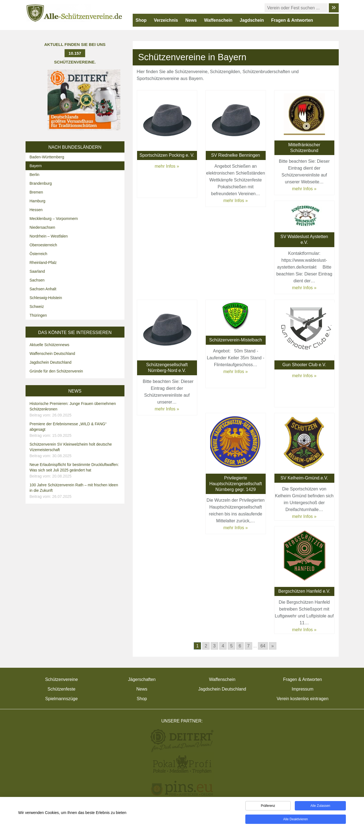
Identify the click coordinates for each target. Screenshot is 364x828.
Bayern (36, 166)
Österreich (39, 254)
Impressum (302, 689)
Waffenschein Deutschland (52, 353)
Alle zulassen (320, 806)
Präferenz (268, 806)
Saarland (37, 271)
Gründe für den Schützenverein (56, 371)
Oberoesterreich (43, 245)
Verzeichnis (166, 20)
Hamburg (38, 201)
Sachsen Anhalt (43, 289)
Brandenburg (41, 183)
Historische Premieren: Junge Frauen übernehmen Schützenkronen (76, 409)
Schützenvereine (61, 679)
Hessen (36, 210)
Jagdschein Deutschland (51, 362)
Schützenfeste (61, 689)
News (191, 20)
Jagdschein (252, 20)
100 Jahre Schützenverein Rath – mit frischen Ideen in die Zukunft (76, 491)
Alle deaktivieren (295, 820)
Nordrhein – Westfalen (49, 236)
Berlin (35, 174)
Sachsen (37, 280)
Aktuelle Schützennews (50, 345)
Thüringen (38, 315)
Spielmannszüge (61, 698)
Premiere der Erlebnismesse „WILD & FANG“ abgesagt (76, 430)
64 (262, 646)
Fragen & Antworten (292, 20)
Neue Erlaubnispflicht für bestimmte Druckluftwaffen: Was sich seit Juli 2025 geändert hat (76, 470)
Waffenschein (218, 20)
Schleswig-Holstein (46, 298)
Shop (141, 20)
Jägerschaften (142, 679)
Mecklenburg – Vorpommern (54, 218)
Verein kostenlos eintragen (303, 698)
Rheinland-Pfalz (43, 262)
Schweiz (37, 306)
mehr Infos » (167, 166)
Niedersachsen (42, 227)
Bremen (36, 192)
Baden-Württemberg (47, 157)
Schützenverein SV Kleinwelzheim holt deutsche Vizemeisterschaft (76, 450)
